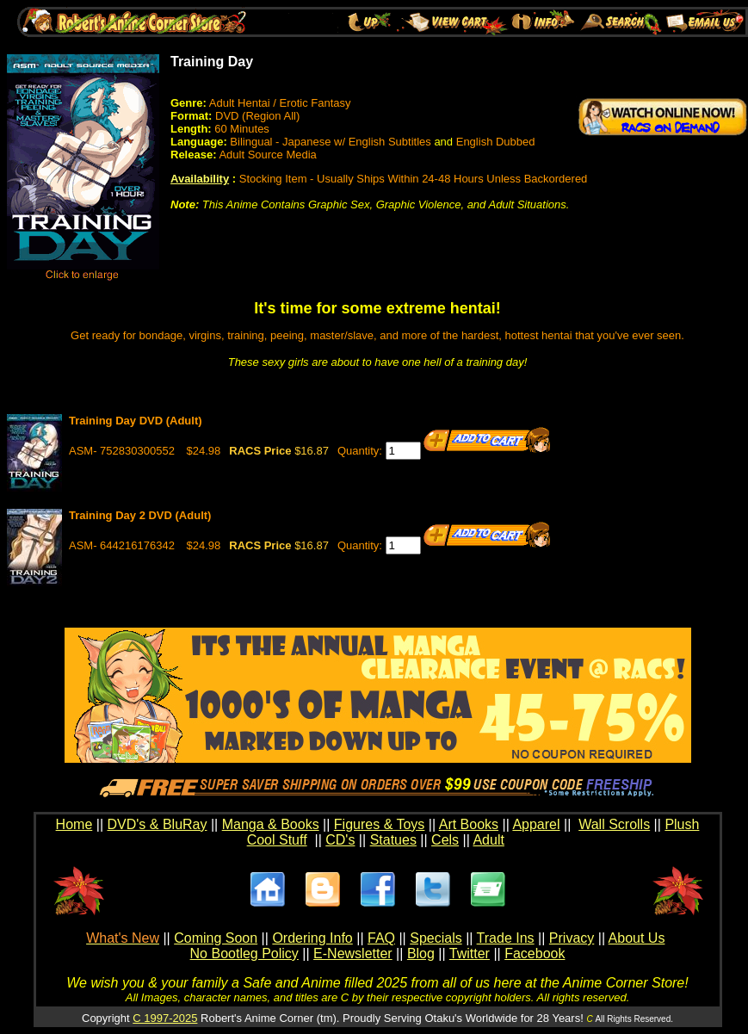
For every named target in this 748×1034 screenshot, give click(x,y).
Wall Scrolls (614, 824)
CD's (340, 840)
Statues (393, 840)
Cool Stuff (277, 840)
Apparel (535, 824)
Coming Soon (215, 938)
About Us (637, 938)
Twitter (469, 953)
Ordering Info (312, 938)
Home (74, 824)
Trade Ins (506, 938)
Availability (199, 178)
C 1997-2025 (165, 1018)
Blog (421, 953)
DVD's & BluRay (157, 824)
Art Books (468, 824)
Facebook (534, 953)
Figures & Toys (379, 824)
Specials (435, 938)
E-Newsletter (353, 953)
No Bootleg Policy (244, 953)
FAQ (381, 938)
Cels (445, 840)
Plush (682, 824)
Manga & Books (270, 824)
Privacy (571, 938)
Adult (488, 840)
